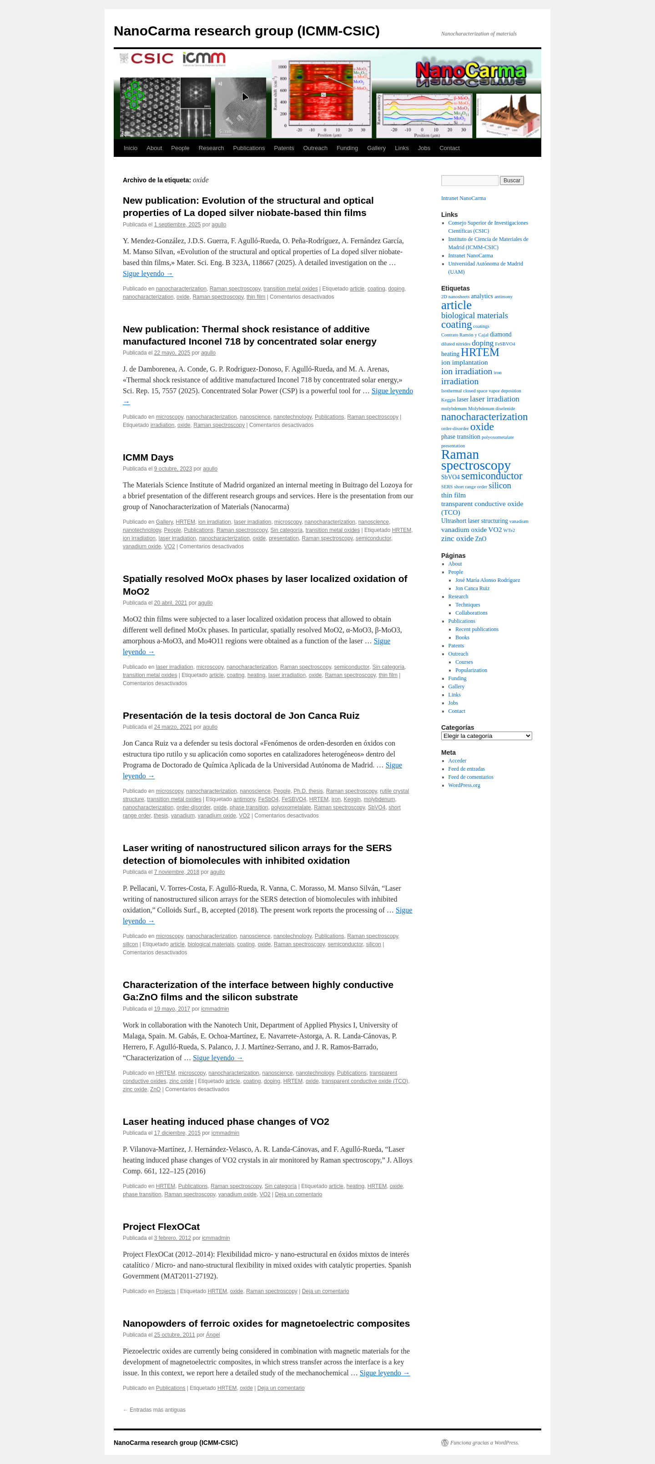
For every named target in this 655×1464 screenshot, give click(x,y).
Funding (347, 148)
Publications (249, 148)
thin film (256, 297)
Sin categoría (286, 530)
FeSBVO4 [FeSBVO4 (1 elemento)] (505, 343)
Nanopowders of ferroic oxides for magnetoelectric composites (266, 1323)
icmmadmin (215, 1009)
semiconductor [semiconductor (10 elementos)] (492, 475)
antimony (244, 799)
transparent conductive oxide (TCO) (365, 1081)
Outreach (315, 148)
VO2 (169, 546)
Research (211, 148)
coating (376, 289)
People (180, 148)
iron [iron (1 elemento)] (497, 372)
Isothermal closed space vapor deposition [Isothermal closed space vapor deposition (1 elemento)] (481, 390)
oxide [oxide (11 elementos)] (482, 426)
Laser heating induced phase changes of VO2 (226, 1121)
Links (401, 148)
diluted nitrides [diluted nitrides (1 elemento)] (455, 343)
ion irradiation (214, 522)
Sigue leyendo (148, 273)
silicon (130, 944)
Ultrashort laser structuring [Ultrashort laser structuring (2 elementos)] (474, 520)
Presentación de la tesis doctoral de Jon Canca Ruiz (241, 715)
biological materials (211, 944)
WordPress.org (464, 785)
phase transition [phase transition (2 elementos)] (460, 436)
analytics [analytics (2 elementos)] (482, 296)
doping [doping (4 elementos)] (483, 343)
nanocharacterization (181, 289)
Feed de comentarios (471, 777)
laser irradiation (252, 522)
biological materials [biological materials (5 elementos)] (474, 315)
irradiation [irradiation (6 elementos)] (460, 381)
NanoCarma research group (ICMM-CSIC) (247, 30)
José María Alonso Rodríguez (487, 580)
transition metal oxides (290, 289)
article (357, 289)
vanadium (183, 815)
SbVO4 (377, 807)
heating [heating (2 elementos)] (450, 354)
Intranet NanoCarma (463, 198)
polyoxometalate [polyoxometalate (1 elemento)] (498, 437)
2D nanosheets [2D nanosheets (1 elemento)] (455, 296)
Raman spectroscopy (235, 289)
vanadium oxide (142, 546)
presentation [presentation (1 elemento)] (453, 445)
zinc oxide (181, 1081)
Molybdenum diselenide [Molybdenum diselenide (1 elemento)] (491, 408)
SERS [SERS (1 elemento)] (447, 486)
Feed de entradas (466, 769)
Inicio (130, 148)
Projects (166, 1291)
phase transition (249, 807)
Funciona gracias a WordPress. (484, 1442)
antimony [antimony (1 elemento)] (503, 296)
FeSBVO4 (294, 799)
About (154, 148)
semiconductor (373, 538)
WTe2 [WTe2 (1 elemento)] (509, 530)
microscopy (169, 417)
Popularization (471, 670)
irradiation (163, 425)
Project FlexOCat (161, 1226)
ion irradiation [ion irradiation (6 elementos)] (466, 371)
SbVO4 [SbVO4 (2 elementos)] (450, 477)
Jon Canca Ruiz (472, 588)
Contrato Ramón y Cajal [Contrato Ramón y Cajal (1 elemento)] (465, 334)
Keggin (352, 799)
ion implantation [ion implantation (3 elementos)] (464, 362)
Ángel (213, 1335)
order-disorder (193, 807)
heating (256, 675)
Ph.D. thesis (308, 791)
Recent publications (477, 629)
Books (462, 637)
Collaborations (471, 613)
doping (396, 289)
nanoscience (255, 417)
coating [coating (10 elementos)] (456, 324)
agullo (219, 224)
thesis (161, 815)
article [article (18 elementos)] (456, 305)
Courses (464, 662)
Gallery (376, 148)
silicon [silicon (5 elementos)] (500, 485)
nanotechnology (292, 417)
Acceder (457, 760)
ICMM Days (148, 457)
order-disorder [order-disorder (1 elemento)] (455, 428)
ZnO (155, 1089)
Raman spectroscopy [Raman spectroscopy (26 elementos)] (476, 459)
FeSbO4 (268, 799)
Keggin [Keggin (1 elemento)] (448, 399)
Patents (284, 148)
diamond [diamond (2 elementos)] (501, 334)
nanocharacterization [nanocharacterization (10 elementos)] (484, 416)
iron (336, 799)
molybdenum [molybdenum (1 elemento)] (454, 408)
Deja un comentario (298, 1194)
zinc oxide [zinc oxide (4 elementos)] (457, 538)
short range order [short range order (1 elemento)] (470, 486)
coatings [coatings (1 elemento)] (481, 326)
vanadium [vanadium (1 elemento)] (519, 521)
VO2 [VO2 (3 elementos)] (495, 529)
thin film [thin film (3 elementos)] (453, 495)
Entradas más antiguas (154, 1410)
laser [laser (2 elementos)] (463, 399)
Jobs (424, 148)
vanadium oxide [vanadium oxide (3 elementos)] (464, 529)
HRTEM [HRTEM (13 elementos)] (480, 352)
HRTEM (185, 522)
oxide (183, 297)
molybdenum (379, 799)
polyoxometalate (291, 807)
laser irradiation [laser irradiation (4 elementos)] (494, 399)
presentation (284, 538)
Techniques (467, 605)
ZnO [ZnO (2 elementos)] (480, 539)
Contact (449, 148)
